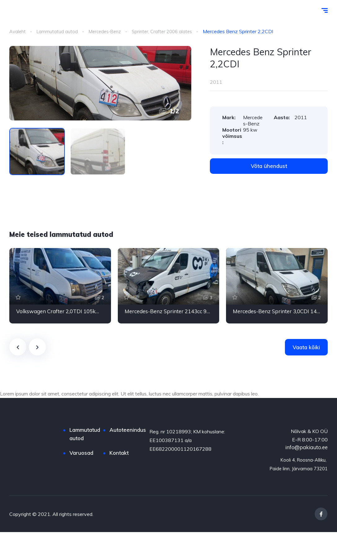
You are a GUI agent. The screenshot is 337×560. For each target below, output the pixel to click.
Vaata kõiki (306, 347)
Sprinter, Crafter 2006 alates (169, 31)
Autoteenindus (127, 430)
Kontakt (119, 453)
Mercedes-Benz (108, 31)
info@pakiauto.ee (306, 447)
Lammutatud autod (59, 31)
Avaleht (18, 31)
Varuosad (81, 453)
